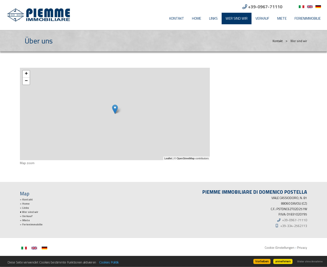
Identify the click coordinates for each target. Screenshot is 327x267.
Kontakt (176, 18)
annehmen (283, 261)
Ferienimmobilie (308, 18)
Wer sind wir (237, 18)
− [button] (26, 81)
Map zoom (27, 162)
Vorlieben (262, 261)
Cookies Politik (109, 262)
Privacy (302, 247)
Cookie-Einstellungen (279, 247)
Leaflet (168, 158)
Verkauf (262, 18)
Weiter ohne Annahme (309, 261)
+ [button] (26, 74)
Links (213, 18)
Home (196, 18)
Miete (282, 18)
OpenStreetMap (186, 158)
